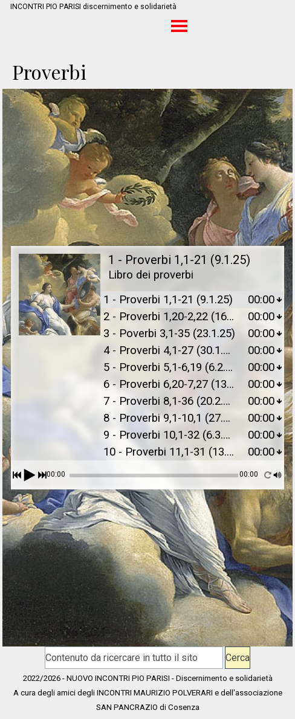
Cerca (237, 657)
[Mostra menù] (179, 25)
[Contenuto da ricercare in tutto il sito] (134, 657)
